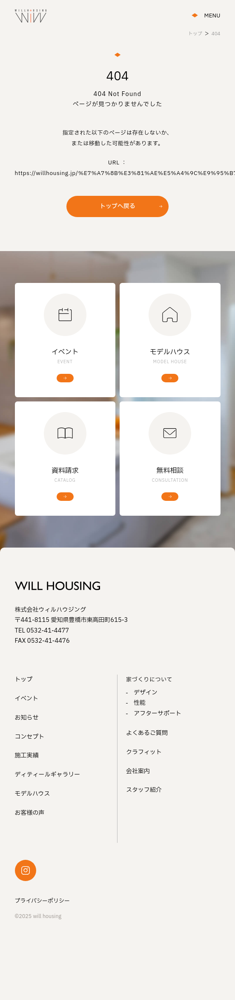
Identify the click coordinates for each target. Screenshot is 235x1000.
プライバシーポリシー (42, 901)
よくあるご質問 (147, 733)
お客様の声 (30, 812)
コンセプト (30, 736)
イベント (27, 698)
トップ (24, 679)
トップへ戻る (117, 206)
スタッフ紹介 (144, 789)
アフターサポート (157, 713)
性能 (140, 702)
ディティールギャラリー (47, 774)
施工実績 (27, 755)
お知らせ (27, 717)
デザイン (146, 692)
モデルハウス (32, 793)
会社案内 (138, 771)
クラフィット (144, 752)
